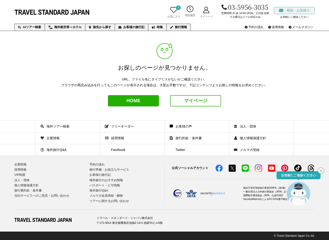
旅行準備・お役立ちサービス (109, 169)
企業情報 (20, 164)
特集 (157, 27)
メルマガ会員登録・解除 (106, 195)
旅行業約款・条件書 (28, 190)
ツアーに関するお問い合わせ (109, 200)
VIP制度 (19, 174)
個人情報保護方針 (26, 185)
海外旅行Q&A (98, 190)
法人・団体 (22, 180)
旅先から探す (100, 27)
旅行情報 (178, 27)
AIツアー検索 (29, 27)
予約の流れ (97, 164)
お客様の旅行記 (132, 27)
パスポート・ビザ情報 (104, 185)
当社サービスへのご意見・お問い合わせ (41, 195)
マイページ (195, 100)
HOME (133, 100)
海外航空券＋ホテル (65, 27)
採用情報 (20, 169)
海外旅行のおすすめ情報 (106, 180)
